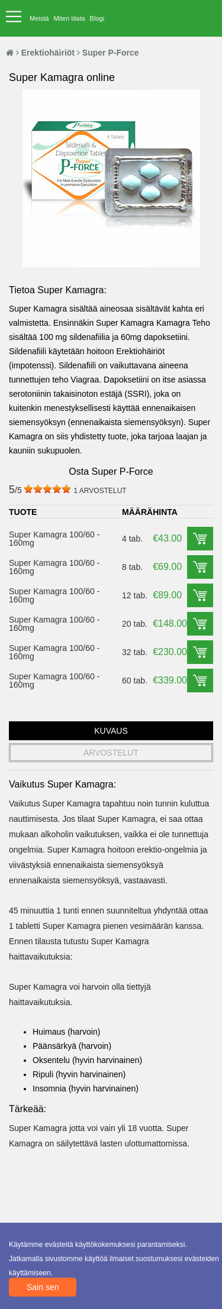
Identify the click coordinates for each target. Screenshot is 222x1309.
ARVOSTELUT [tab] (111, 752)
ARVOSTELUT (99, 490)
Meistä (39, 18)
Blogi (97, 18)
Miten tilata (69, 18)
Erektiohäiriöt (48, 52)
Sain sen (43, 1287)
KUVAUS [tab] (111, 730)
